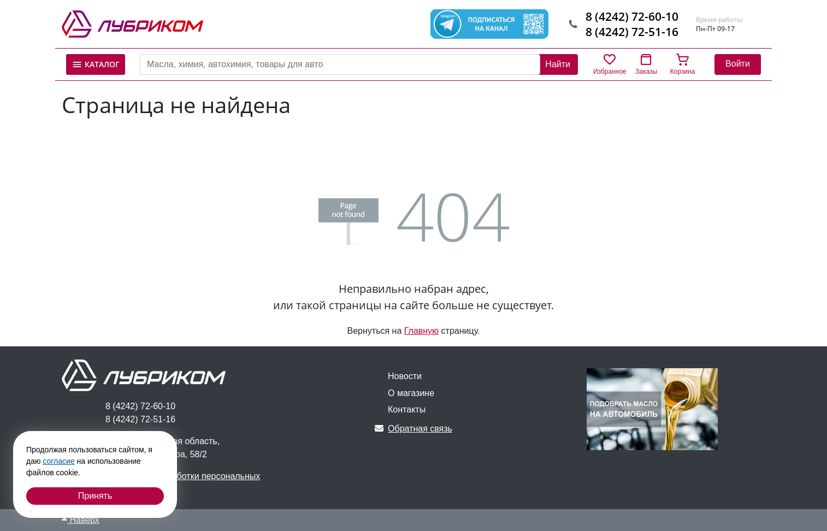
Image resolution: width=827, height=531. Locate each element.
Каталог (96, 64)
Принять (95, 495)
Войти (737, 63)
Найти (557, 64)
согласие (58, 461)
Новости (405, 376)
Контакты (407, 409)
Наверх (80, 519)
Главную (421, 330)
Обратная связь (413, 428)
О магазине (411, 393)
